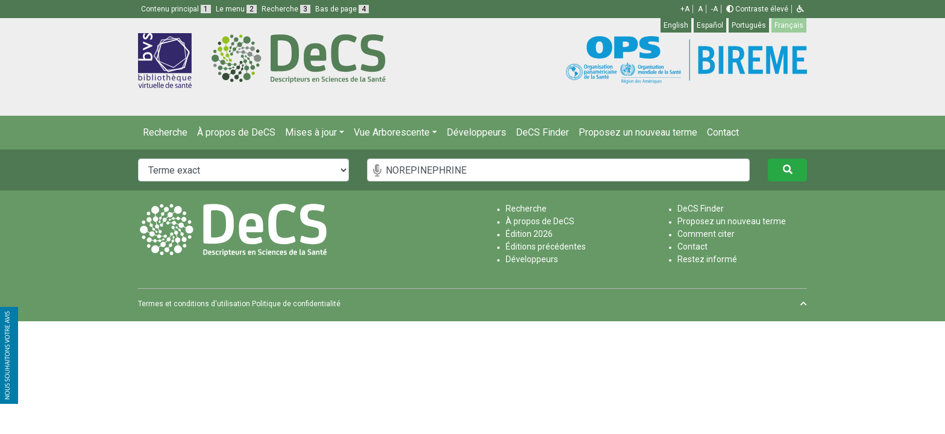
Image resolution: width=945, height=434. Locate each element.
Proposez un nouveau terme (638, 132)
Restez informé (707, 259)
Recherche (165, 132)
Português (749, 25)
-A (714, 9)
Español (710, 25)
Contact (723, 132)
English (676, 25)
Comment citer (706, 234)
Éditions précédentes (546, 246)
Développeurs (476, 132)
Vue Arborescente (392, 132)
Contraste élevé (757, 9)
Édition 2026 (529, 234)
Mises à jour (311, 132)
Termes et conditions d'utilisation (194, 304)
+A (684, 9)
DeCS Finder (542, 132)
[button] (800, 9)
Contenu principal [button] (176, 9)
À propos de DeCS (236, 132)
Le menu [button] (236, 9)
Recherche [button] (286, 9)
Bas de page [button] (342, 9)
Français (788, 25)
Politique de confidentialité (296, 304)
